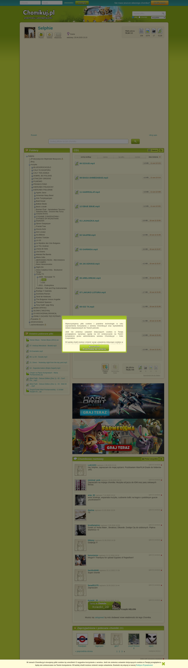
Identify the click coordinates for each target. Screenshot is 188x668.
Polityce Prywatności (144, 665)
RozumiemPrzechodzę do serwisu (94, 347)
